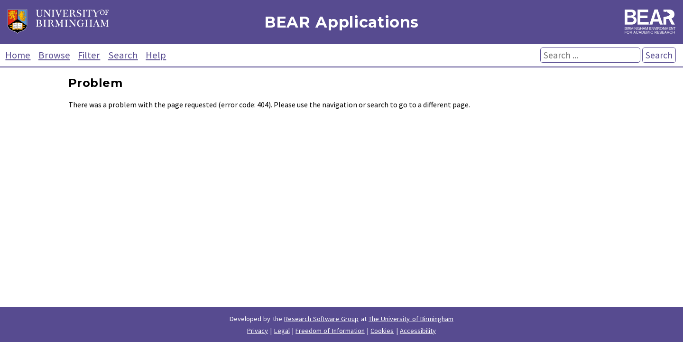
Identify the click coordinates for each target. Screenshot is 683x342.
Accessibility (418, 330)
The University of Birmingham (411, 318)
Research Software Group (321, 318)
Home (17, 55)
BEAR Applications (341, 22)
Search (123, 55)
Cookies (382, 330)
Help (156, 55)
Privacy (257, 330)
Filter (89, 55)
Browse (54, 55)
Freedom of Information (330, 330)
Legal (282, 330)
